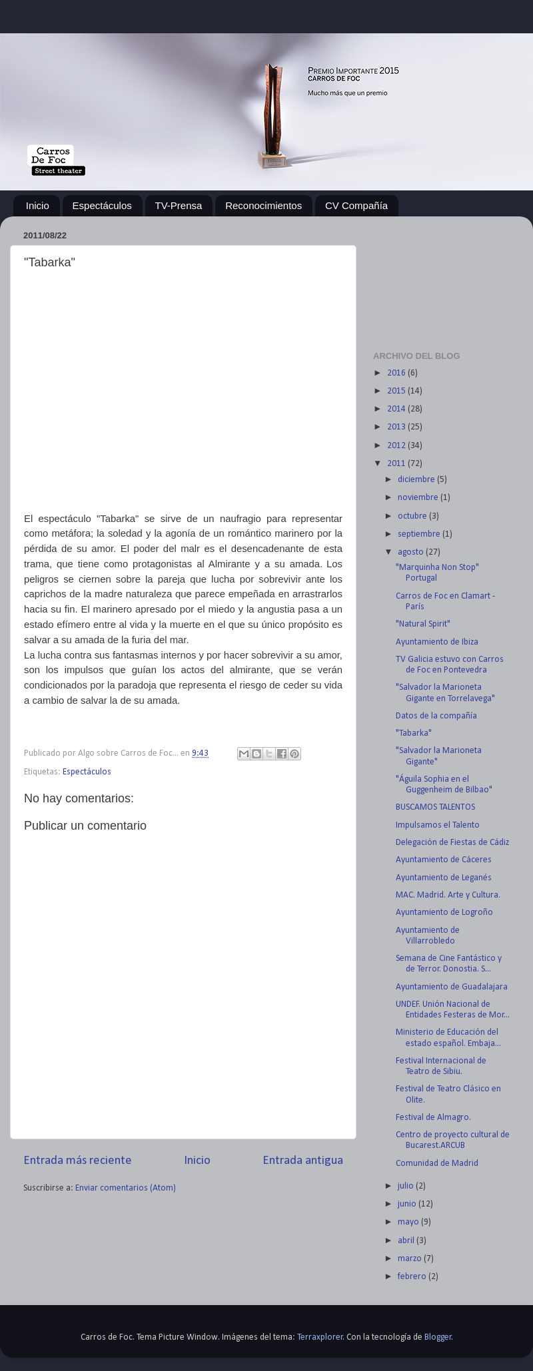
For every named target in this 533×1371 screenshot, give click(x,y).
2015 (397, 391)
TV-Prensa (179, 205)
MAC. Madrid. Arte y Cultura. (448, 895)
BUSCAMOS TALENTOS (435, 807)
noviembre (419, 497)
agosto (412, 552)
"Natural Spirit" (423, 624)
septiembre (420, 534)
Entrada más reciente (77, 1161)
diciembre (417, 479)
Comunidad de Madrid (437, 1163)
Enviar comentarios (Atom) (125, 1188)
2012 (397, 445)
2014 (397, 409)
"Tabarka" (414, 733)
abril (407, 1240)
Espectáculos (102, 205)
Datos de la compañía (436, 716)
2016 (397, 373)
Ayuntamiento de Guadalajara (452, 987)
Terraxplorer (320, 1337)
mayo (409, 1222)
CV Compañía (356, 205)
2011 (397, 463)
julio (407, 1186)
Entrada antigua (303, 1161)
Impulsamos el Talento (438, 825)
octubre (413, 516)
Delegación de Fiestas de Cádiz (452, 842)
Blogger (438, 1337)
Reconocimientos (263, 205)
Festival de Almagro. (433, 1117)
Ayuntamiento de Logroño (444, 912)
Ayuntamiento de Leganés (444, 878)
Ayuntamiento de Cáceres (444, 860)
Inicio (37, 205)
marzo (411, 1258)
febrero (413, 1276)
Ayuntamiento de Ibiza (437, 642)
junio (408, 1204)
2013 (397, 427)
